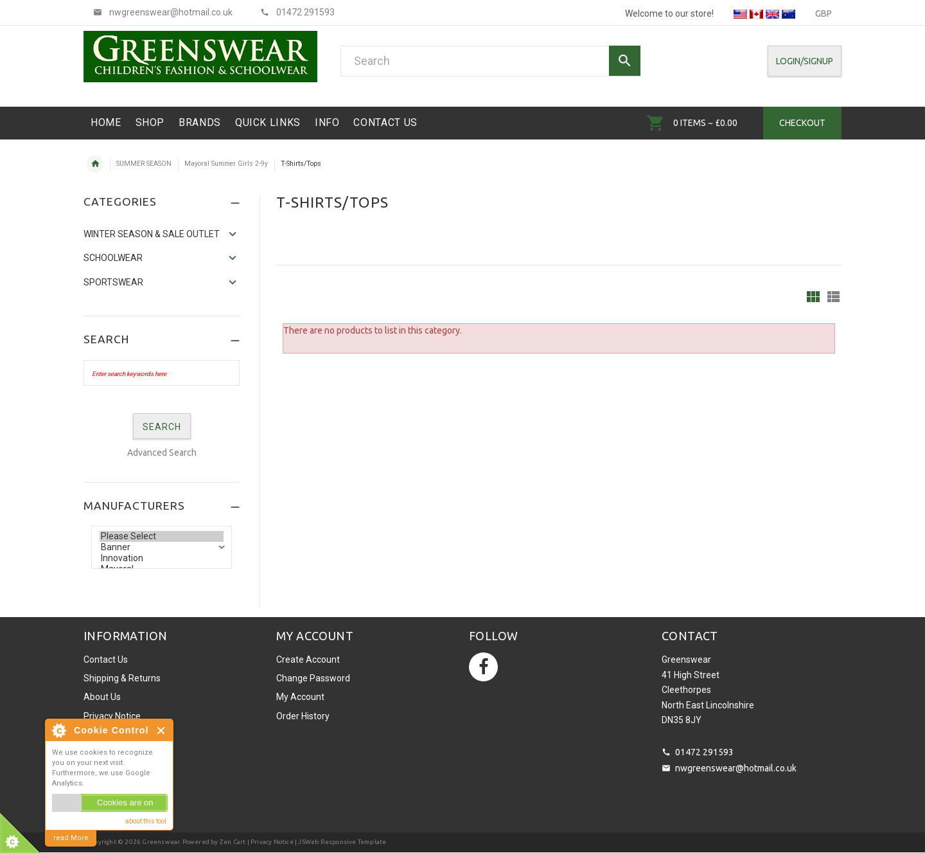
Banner (162, 547)
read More (71, 838)
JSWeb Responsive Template (342, 841)
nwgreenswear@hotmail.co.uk (736, 768)
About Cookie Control (58, 730)
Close (161, 730)
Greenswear (160, 841)
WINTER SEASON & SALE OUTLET (152, 234)
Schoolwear (113, 258)
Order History (303, 716)
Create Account (308, 659)
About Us (102, 697)
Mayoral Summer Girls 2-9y (226, 163)
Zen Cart (233, 841)
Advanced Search (162, 452)
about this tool (145, 821)
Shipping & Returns (122, 678)
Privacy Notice (112, 716)
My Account (300, 697)
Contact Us (106, 659)
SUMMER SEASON (144, 163)
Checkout (802, 123)
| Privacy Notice (269, 841)
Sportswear (113, 282)
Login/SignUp (804, 61)
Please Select (162, 536)
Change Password (313, 678)
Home (95, 164)
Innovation (162, 558)
